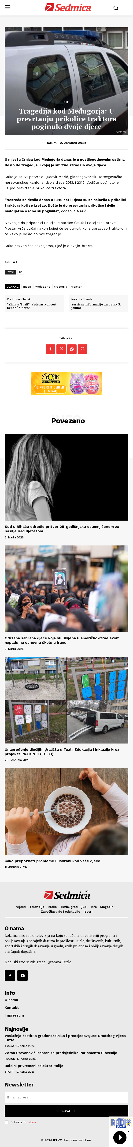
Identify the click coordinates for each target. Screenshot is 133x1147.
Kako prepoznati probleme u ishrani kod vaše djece (52, 861)
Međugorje (43, 286)
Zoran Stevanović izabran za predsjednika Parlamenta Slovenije (61, 1053)
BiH (66, 102)
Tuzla (9, 1046)
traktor (76, 286)
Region (10, 1058)
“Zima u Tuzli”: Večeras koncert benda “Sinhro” (31, 306)
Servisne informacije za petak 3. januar (96, 306)
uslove (31, 1122)
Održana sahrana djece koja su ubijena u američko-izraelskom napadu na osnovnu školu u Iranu (62, 640)
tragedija (60, 286)
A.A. (15, 262)
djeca (27, 286)
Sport (9, 1071)
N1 (20, 272)
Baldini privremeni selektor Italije (34, 1066)
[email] (66, 1097)
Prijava (66, 1111)
